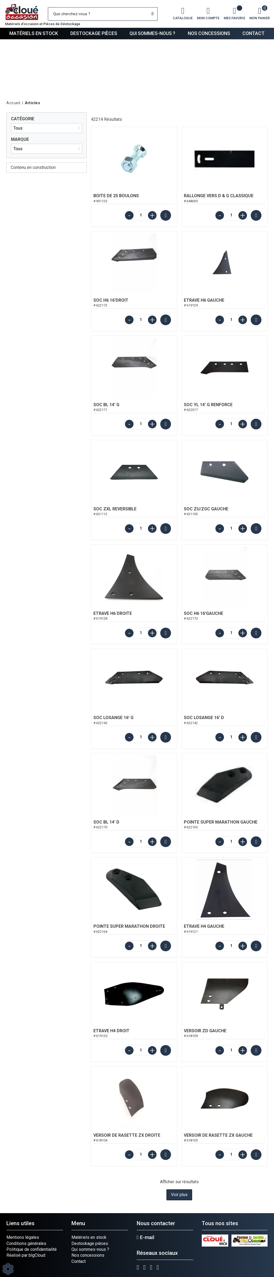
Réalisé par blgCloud (25, 1255)
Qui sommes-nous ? (152, 33)
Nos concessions (209, 33)
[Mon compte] (208, 13)
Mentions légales (22, 1237)
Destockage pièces (93, 33)
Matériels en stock (33, 33)
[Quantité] (140, 215)
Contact (253, 33)
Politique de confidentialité (31, 1249)
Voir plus (179, 1194)
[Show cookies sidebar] (8, 1269)
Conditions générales (26, 1243)
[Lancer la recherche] (152, 14)
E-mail (145, 1237)
